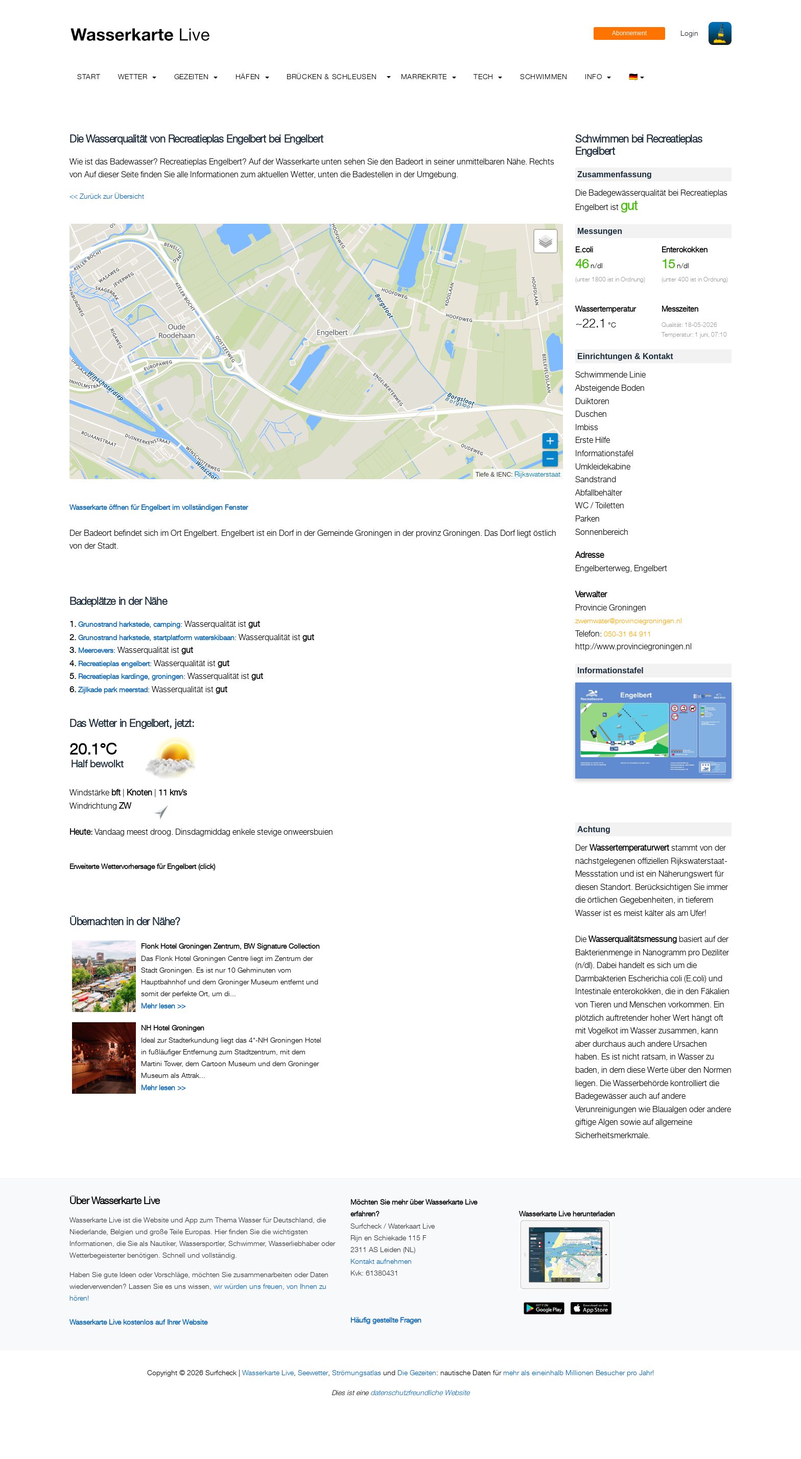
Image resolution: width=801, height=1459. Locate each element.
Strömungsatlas (356, 1372)
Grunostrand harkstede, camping (129, 624)
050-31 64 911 (627, 633)
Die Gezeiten (416, 1372)
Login (689, 33)
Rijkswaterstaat (537, 473)
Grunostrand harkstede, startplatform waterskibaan (156, 637)
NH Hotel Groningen (172, 1027)
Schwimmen (544, 76)
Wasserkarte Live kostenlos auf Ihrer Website (138, 1321)
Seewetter (313, 1372)
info (598, 76)
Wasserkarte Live (268, 1372)
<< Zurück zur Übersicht (106, 196)
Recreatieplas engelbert (114, 663)
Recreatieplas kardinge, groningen (130, 676)
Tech (488, 76)
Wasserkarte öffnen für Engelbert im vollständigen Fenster (158, 507)
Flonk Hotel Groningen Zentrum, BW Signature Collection (230, 946)
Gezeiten (196, 76)
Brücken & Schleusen (331, 76)
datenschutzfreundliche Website (419, 1392)
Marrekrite (428, 76)
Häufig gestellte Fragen (385, 1319)
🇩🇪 (637, 76)
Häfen (252, 76)
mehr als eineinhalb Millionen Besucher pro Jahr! (578, 1372)
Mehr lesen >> (163, 1005)
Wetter (137, 76)
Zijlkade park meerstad (113, 689)
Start (88, 76)
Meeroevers (95, 650)
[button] (545, 241)
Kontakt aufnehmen (381, 1261)
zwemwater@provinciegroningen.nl (628, 620)
